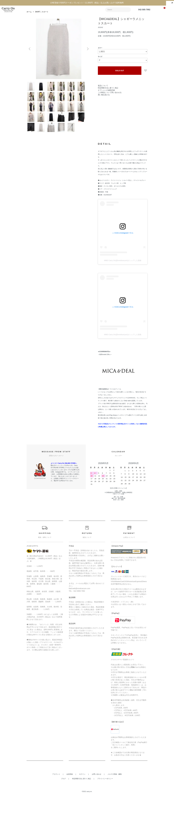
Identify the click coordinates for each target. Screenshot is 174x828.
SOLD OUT (119, 75)
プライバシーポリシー (105, 810)
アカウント (56, 806)
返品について (103, 90)
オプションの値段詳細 (106, 95)
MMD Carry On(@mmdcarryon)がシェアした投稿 (122, 292)
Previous (30, 53)
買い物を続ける (104, 99)
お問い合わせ (96, 806)
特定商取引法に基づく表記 (108, 93)
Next (87, 53)
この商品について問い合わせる (110, 97)
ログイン (82, 806)
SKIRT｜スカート (41, 16)
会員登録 (69, 806)
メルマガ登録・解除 (115, 806)
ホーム (29, 16)
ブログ (63, 810)
